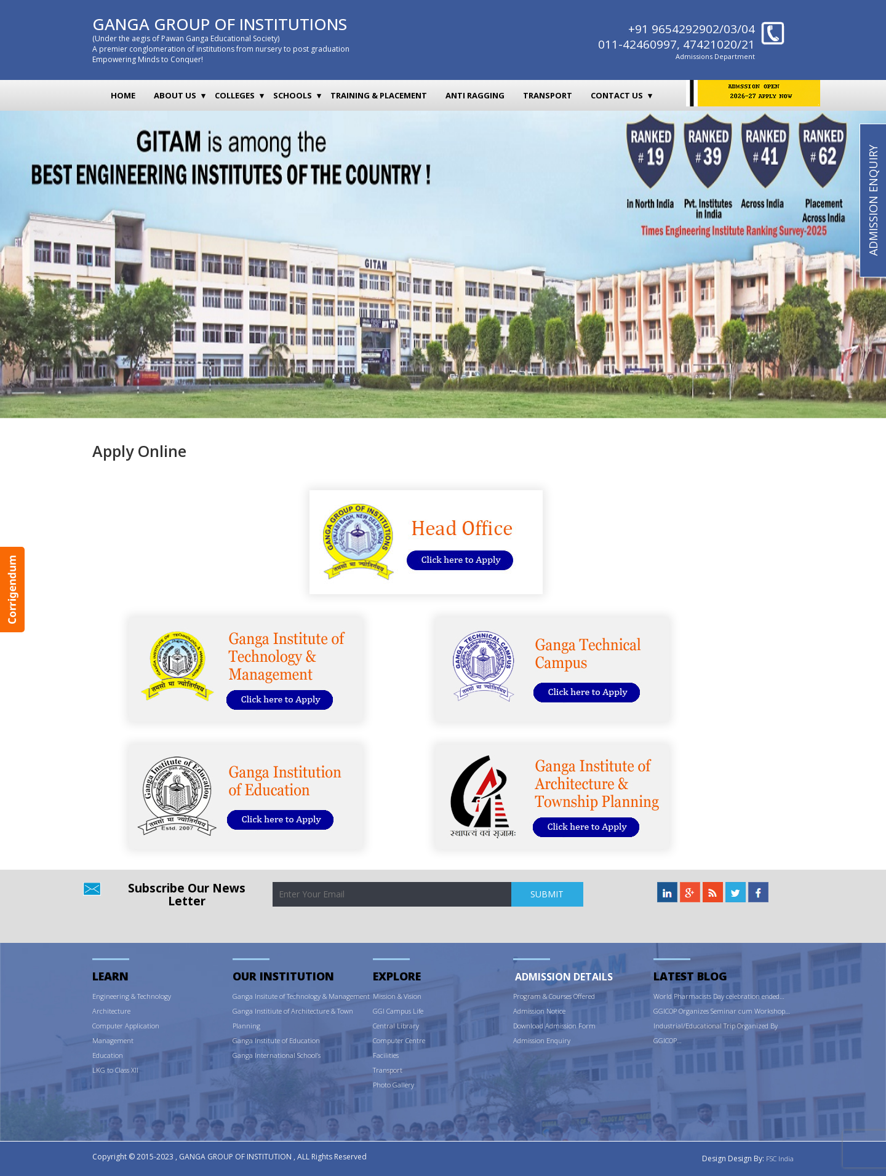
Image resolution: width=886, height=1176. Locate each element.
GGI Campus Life (398, 1010)
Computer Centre (399, 1040)
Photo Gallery (393, 1084)
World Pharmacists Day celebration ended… (718, 996)
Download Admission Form (554, 1025)
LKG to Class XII (115, 1070)
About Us (175, 95)
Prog (520, 996)
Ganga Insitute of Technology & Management (301, 996)
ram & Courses (550, 996)
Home (123, 95)
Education (107, 1055)
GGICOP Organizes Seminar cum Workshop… (721, 1010)
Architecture (111, 1010)
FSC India (780, 1158)
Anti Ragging (475, 95)
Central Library (396, 1025)
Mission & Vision (397, 996)
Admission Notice (539, 1010)
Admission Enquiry (541, 1040)
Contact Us (617, 95)
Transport (547, 95)
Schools (292, 95)
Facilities (386, 1055)
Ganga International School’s (277, 1055)
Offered (584, 996)
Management (113, 1040)
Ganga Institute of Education (276, 1040)
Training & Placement (378, 95)
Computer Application (125, 1025)
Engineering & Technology (131, 996)
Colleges (235, 95)
